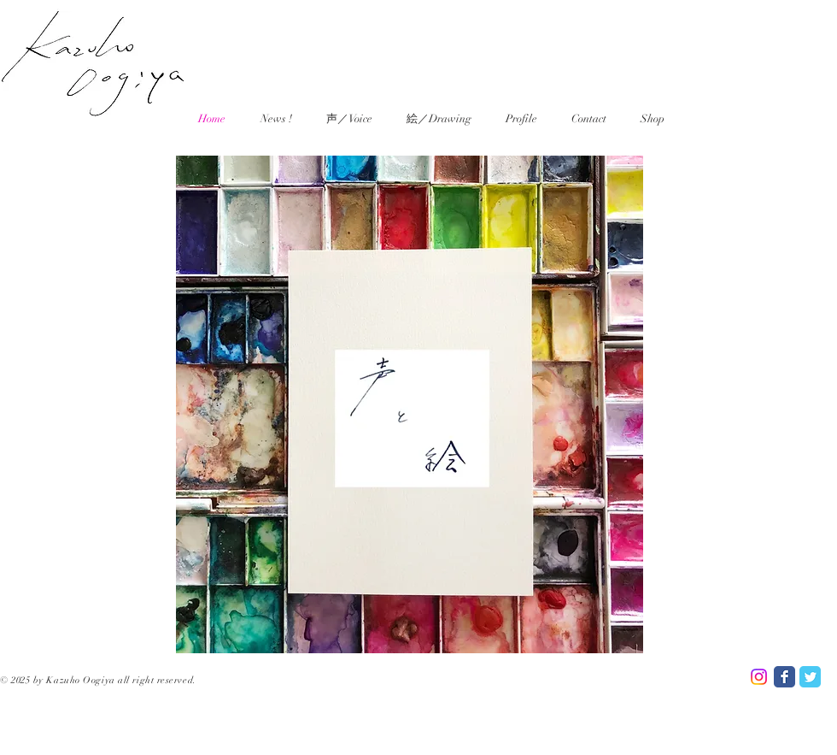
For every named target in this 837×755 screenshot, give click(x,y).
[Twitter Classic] (810, 676)
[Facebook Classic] (784, 676)
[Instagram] (759, 676)
